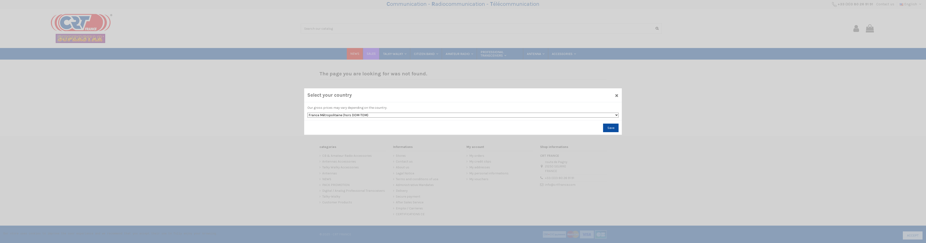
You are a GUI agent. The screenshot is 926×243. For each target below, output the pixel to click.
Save (610, 128)
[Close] (617, 95)
